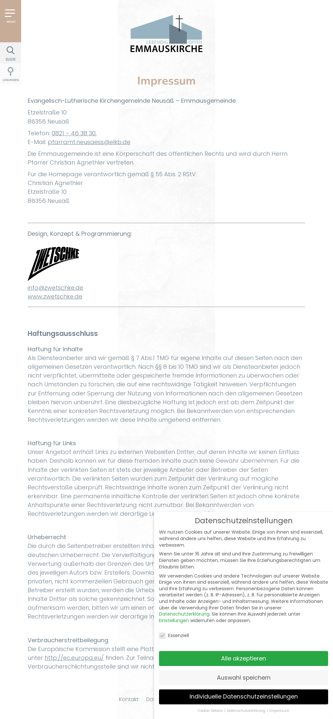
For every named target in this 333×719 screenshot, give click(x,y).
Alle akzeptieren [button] (243, 653)
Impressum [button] (279, 705)
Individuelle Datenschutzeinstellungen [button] (244, 692)
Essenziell (174, 630)
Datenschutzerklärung (184, 609)
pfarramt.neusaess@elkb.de (89, 142)
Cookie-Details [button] (211, 705)
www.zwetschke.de (55, 296)
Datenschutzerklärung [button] (246, 705)
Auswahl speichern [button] (244, 672)
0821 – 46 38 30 (74, 133)
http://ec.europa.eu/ (74, 658)
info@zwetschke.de (55, 288)
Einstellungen (174, 615)
